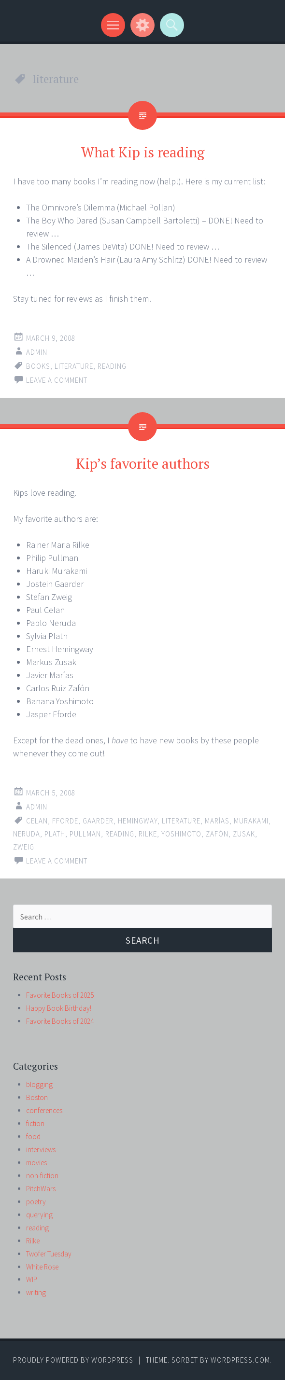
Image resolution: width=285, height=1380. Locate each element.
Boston (37, 1097)
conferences (44, 1110)
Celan (37, 820)
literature (74, 366)
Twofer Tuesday (48, 1253)
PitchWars (41, 1188)
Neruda (26, 833)
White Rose (42, 1266)
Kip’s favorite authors (143, 463)
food (33, 1136)
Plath (54, 833)
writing (36, 1292)
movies (36, 1162)
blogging (39, 1084)
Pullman (85, 833)
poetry (36, 1201)
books (38, 366)
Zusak (244, 833)
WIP (31, 1279)
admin (36, 352)
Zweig (23, 846)
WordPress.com (240, 1360)
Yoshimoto (181, 833)
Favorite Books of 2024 (60, 1021)
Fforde (65, 820)
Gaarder (98, 820)
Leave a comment (56, 380)
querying (39, 1214)
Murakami (251, 820)
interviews (41, 1149)
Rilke (148, 833)
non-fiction (42, 1175)
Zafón (217, 833)
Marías (217, 820)
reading (112, 366)
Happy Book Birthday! (58, 1008)
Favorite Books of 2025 (60, 995)
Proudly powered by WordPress (73, 1360)
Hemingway (137, 820)
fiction (35, 1123)
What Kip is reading (142, 152)
